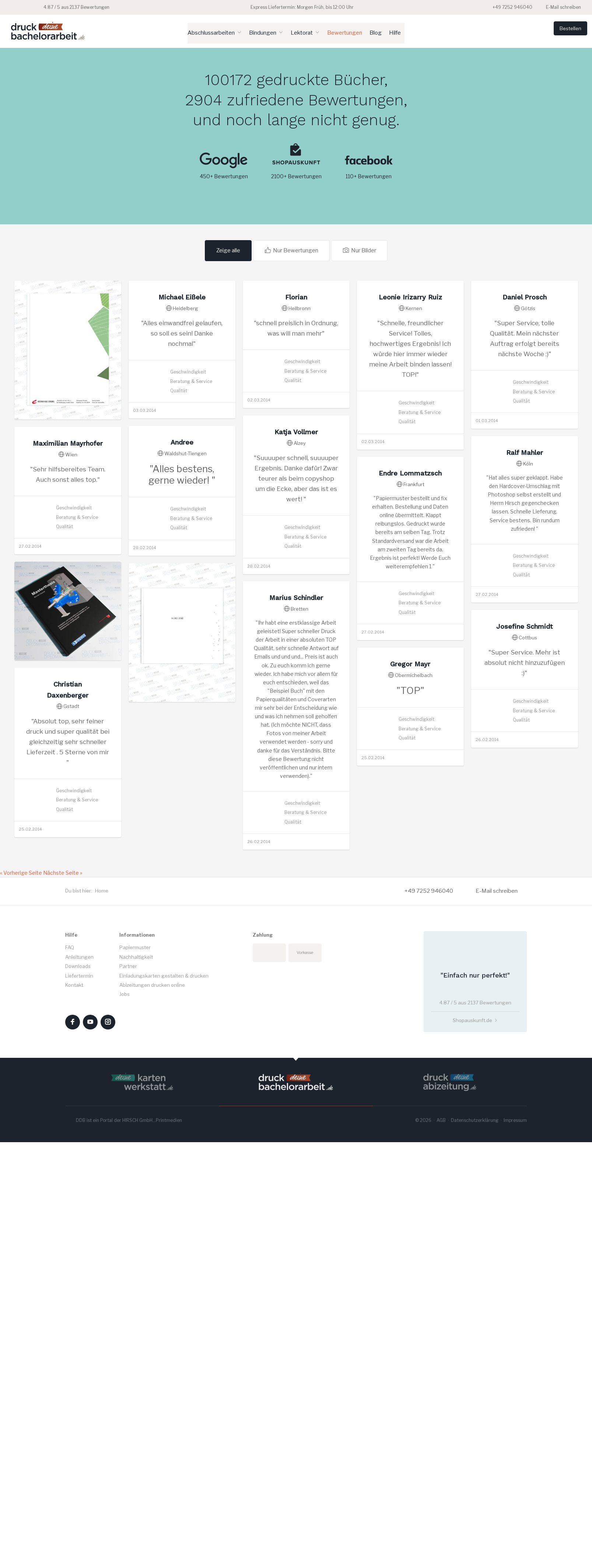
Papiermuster (135, 1255)
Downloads (78, 1274)
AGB (441, 1427)
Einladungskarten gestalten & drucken (164, 1283)
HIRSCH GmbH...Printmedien (152, 1427)
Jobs (124, 1302)
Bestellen (559, 31)
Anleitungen (79, 1264)
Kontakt (74, 1292)
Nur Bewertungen (294, 249)
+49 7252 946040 (508, 7)
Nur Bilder (360, 249)
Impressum (515, 1427)
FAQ (69, 1255)
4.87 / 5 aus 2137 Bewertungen (60, 7)
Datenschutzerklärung (474, 1427)
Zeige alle (230, 249)
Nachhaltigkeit (136, 1264)
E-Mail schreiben (559, 7)
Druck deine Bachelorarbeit (48, 30)
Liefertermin (79, 1283)
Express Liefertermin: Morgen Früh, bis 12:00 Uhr (296, 7)
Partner (128, 1274)
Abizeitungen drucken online (152, 1292)
